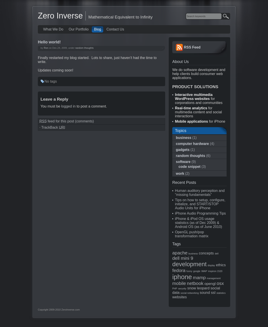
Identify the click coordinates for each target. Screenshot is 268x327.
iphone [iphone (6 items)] (182, 276)
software (183, 162)
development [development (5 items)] (189, 264)
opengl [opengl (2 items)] (209, 284)
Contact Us (115, 29)
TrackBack (53, 128)
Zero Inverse (60, 15)
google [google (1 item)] (196, 271)
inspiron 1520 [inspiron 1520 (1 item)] (215, 271)
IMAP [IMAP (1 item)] (204, 271)
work (180, 173)
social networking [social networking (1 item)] (190, 293)
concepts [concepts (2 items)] (206, 253)
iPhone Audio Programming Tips (200, 213)
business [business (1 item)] (193, 253)
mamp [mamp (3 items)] (199, 277)
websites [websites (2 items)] (179, 297)
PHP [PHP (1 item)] (174, 288)
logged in (68, 106)
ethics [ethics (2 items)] (221, 265)
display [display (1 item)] (211, 265)
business (183, 138)
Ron (46, 48)
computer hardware (192, 144)
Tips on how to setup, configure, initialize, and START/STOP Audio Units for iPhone (200, 204)
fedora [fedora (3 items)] (178, 270)
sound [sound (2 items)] (205, 292)
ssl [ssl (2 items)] (213, 292)
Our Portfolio (79, 29)
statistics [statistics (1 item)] (220, 293)
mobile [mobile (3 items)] (179, 283)
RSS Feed (192, 47)
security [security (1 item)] (182, 288)
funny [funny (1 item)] (189, 271)
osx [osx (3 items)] (220, 283)
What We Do (53, 29)
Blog (97, 29)
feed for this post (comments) (66, 121)
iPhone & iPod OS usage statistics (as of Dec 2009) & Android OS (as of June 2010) (198, 223)
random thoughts (84, 48)
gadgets (182, 150)
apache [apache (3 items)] (179, 252)
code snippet (190, 167)
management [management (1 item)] (214, 278)
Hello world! (49, 42)
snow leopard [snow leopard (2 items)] (198, 288)
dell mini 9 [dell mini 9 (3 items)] (182, 258)
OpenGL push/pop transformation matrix (191, 234)
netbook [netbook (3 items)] (195, 283)
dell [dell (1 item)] (217, 253)
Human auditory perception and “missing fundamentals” (200, 193)
